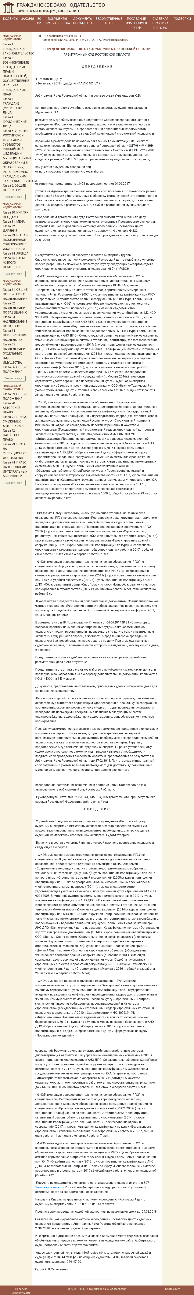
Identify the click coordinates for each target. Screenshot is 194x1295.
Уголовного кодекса (49, 1187)
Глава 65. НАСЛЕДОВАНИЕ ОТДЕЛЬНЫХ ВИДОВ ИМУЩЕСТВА (15, 353)
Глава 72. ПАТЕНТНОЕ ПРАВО (11, 435)
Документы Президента (83, 21)
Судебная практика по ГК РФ (160, 23)
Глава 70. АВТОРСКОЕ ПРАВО (11, 407)
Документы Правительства (57, 21)
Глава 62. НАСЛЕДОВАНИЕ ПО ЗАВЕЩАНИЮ (15, 308)
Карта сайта (172, 1288)
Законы (27, 18)
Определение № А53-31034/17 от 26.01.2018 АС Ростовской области (85, 39)
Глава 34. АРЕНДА (15, 253)
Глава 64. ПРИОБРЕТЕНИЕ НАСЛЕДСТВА (15, 335)
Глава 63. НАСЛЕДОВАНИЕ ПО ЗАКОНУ (15, 321)
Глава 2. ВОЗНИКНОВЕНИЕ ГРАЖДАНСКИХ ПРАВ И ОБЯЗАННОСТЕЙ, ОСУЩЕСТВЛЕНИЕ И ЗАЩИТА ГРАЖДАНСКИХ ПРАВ (16, 76)
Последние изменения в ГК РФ (136, 23)
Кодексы (10, 18)
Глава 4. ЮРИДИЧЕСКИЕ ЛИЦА (15, 121)
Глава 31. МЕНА (14, 221)
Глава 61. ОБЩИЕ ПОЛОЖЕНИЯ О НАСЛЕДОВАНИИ (15, 294)
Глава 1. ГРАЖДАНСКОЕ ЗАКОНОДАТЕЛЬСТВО (18, 49)
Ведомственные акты (109, 21)
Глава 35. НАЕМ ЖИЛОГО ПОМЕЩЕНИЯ (14, 262)
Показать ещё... (14, 196)
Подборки (182, 18)
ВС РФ (39, 21)
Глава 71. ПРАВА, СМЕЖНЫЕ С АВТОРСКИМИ (15, 421)
